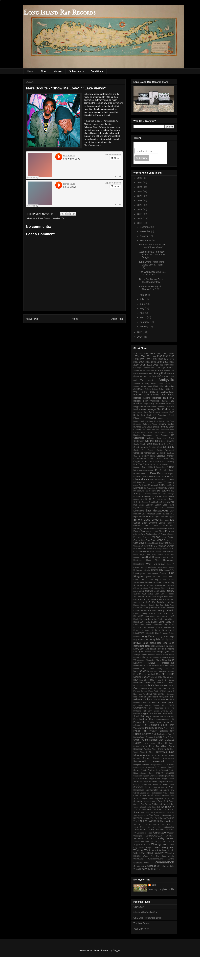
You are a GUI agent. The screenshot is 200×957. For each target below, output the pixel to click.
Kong (166, 619)
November (145, 231)
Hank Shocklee (154, 557)
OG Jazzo (138, 705)
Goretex (148, 543)
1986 (158, 353)
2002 (172, 359)
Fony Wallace (147, 534)
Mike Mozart (163, 677)
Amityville (166, 380)
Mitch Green (161, 683)
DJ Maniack (153, 485)
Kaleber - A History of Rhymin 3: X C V (150, 288)
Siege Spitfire (154, 778)
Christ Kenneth (140, 447)
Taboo (165, 804)
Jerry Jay (166, 585)
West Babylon (146, 847)
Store (43, 71)
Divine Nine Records (144, 479)
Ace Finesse (165, 370)
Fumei (164, 537)
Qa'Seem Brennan (145, 737)
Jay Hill (167, 582)
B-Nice (168, 389)
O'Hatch (144, 702)
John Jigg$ (159, 591)
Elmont (137, 519)
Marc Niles (161, 660)
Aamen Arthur (148, 370)
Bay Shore (167, 394)
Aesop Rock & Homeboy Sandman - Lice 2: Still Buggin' (152, 254)
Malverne (137, 657)
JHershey (137, 588)
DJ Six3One (138, 491)
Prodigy (153, 731)
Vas (151, 841)
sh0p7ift (159, 773)
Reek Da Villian (158, 746)
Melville (171, 671)
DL (159, 494)
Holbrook (137, 570)
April (142, 313)
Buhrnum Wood (150, 424)
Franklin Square (167, 534)
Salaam (164, 767)
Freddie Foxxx (141, 537)
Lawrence (157, 625)
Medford (153, 671)
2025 (140, 182)
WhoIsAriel (138, 859)
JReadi (147, 596)
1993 (159, 356)
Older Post (117, 318)
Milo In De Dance (166, 680)
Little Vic (148, 633)
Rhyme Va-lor (163, 749)
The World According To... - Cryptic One (152, 273)
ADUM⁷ (149, 373)
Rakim (137, 743)
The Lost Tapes (141, 923)
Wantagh (156, 844)
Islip (156, 579)
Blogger (116, 950)
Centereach (138, 441)
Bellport (137, 401)
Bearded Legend (141, 398)
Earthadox (170, 508)
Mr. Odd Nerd (160, 688)
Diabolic (137, 476)
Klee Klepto (162, 616)
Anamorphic (138, 384)
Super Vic (169, 798)
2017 (140, 218)
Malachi (159, 654)
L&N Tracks (145, 622)
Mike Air (154, 677)
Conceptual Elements (154, 453)
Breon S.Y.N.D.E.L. (165, 418)
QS (160, 737)
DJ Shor (160, 488)
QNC (156, 737)
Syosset (158, 804)
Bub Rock (153, 421)
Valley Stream (166, 838)
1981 (140, 354)
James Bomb (138, 582)
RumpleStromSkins (141, 765)
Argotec (136, 386)
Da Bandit (154, 464)
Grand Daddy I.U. (160, 543)
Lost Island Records (154, 649)
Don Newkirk (168, 496)
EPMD (155, 519)
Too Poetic (143, 824)
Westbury (138, 850)
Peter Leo (138, 719)
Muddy (171, 688)
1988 (171, 353)
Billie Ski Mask (167, 404)
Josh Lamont (161, 594)
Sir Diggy (144, 781)
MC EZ (170, 669)
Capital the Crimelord (156, 432)
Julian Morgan (157, 597)
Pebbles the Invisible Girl (163, 716)
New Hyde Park (140, 694)
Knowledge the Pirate (153, 619)
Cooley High (148, 456)
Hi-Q (142, 567)
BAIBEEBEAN (167, 392)
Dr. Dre (139, 502)
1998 (148, 359)
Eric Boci (164, 520)
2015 (140, 332)
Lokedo (136, 636)
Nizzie (135, 697)
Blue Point (148, 412)
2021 (140, 200)
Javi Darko (150, 582)
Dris (162, 502)
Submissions (76, 71)
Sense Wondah (162, 770)
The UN (137, 821)
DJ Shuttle (169, 488)
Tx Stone (170, 830)
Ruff (172, 762)
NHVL (149, 694)
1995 (171, 356)
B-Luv (162, 389)
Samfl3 (171, 767)
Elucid (147, 519)
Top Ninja (153, 824)
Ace (35, 218)
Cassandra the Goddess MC (158, 435)
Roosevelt (139, 761)
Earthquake (138, 511)
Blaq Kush (162, 409)
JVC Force (151, 599)
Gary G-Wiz (150, 540)
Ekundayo (153, 516)
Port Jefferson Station (155, 724)
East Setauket (162, 514)
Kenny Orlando (166, 610)
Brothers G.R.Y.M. (141, 421)
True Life (151, 827)
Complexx (138, 453)
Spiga (136, 793)
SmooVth (138, 787)
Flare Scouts (44, 218)
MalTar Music (168, 654)
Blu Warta (137, 412)
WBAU (166, 844)
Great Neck (162, 545)
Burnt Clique (147, 427)
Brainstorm (162, 415)
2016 (140, 223)
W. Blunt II (145, 845)
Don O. (136, 499)
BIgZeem (155, 404)
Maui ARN (164, 666)
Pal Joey (162, 714)
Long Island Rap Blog (155, 643)
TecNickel (156, 807)
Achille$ (142, 373)
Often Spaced (167, 702)
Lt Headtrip (146, 652)
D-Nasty (170, 462)
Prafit (166, 728)
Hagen (142, 554)
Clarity (136, 450)
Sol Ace (148, 787)
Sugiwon (159, 798)
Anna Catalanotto (166, 384)
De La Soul (161, 470)
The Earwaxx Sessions (160, 815)
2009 (172, 362)
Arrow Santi (146, 386)
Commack (169, 450)
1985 (152, 353)
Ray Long (150, 743)
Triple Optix (139, 827)
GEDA (160, 540)
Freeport (155, 537)
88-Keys (161, 368)
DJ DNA (158, 482)
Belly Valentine (151, 401)
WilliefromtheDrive (155, 859)
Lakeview (55, 218)
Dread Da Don (155, 502)
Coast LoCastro (155, 450)
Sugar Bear (147, 798)
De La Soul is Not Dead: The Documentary (151, 280)
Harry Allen (152, 560)
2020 (140, 205)
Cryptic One (140, 461)
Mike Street (144, 680)
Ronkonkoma (168, 758)
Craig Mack (155, 459)
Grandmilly (149, 545)
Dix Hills (170, 479)
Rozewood (158, 761)
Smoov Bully (168, 784)
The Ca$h (145, 813)
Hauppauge (168, 560)
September (146, 240)
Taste (149, 807)
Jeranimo (158, 585)
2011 (142, 364)
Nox (155, 700)
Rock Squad (151, 755)
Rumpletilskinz (156, 765)
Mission (57, 71)
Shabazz (170, 773)
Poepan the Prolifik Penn (147, 722)
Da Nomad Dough (166, 464)
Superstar (138, 801)
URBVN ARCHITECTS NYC (153, 837)
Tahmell (142, 807)
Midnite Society (141, 677)
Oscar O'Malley (161, 711)
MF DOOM (168, 674)
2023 (140, 191)
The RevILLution (158, 818)
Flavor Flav (139, 531)
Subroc (136, 798)
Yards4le (170, 866)
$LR (135, 353)
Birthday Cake (164, 407)
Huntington (139, 573)
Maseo (151, 662)
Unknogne (137, 836)
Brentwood (149, 418)
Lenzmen (150, 628)
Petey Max (148, 719)
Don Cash (157, 496)
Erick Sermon (149, 522)
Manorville (150, 660)
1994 (165, 356)
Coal (143, 450)
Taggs (135, 807)
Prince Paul (140, 731)
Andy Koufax (151, 383)
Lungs (160, 652)
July (142, 299)
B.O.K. (144, 392)
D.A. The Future (141, 464)
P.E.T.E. (153, 714)
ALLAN (153, 376)
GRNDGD (138, 907)
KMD (171, 616)
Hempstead (155, 563)
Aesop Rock (160, 373)
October (144, 236)
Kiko (172, 613)
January (144, 326)
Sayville (144, 770)
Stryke (157, 796)
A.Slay (136, 370)
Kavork (151, 605)
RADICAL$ (169, 740)
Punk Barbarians (159, 734)
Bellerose (156, 398)
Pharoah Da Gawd (161, 719)
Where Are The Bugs (154, 856)
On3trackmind (139, 708)
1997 (142, 359)
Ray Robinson (166, 743)
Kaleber (170, 602)
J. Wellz (163, 580)
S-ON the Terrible (146, 767)
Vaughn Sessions (162, 841)
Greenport (159, 549)
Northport (148, 699)
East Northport (149, 514)
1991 (148, 356)
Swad (171, 801)
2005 (147, 362)
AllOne (160, 376)
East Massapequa (156, 510)
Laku (135, 625)
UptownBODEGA (154, 836)
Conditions (97, 71)
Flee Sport (150, 531)
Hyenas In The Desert (156, 577)
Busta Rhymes (160, 426)
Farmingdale (168, 526)
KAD (148, 602)
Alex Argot (144, 376)
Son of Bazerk (160, 787)
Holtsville (146, 570)
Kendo (136, 611)
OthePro (136, 714)
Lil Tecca (155, 630)
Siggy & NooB (168, 779)
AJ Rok (170, 373)
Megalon (162, 671)
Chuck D (168, 446)
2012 (149, 364)
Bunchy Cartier (166, 424)
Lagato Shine (157, 622)
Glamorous (169, 540)
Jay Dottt (159, 582)
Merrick (142, 674)
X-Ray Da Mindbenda (144, 866)
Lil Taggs (145, 630)
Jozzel (171, 594)
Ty (63, 218)
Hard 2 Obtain (168, 557)
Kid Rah (163, 613)
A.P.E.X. (170, 368)
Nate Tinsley (160, 691)
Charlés (170, 441)
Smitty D (157, 784)
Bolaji (149, 415)
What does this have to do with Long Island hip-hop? (153, 851)
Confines (170, 453)
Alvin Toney (169, 376)
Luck (154, 652)
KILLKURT (138, 616)
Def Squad (169, 473)
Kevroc (152, 613)
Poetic (166, 722)
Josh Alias (147, 593)
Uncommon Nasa (144, 833)
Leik (144, 628)
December (145, 227)
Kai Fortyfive (158, 602)
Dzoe (155, 508)
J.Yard (171, 580)
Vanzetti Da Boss (141, 841)
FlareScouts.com (92, 145)
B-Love (155, 389)
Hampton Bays (139, 557)
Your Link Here (141, 928)
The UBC (170, 818)
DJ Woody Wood (149, 494)
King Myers (150, 616)
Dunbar (149, 505)
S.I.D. (157, 767)
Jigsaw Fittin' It (161, 588)
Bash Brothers (151, 395)
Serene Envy (146, 773)
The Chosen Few (157, 813)
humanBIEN (169, 570)
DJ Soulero (151, 491)
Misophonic (138, 683)
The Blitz (157, 810)
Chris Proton (169, 444)
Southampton (152, 790)
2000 (160, 359)
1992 (154, 356)
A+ (141, 370)
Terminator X (167, 806)
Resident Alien (150, 749)
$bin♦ (155, 885)
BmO (143, 415)
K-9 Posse (167, 599)
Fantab (155, 526)
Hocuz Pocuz (168, 567)
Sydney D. (149, 804)
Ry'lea (136, 767)
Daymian (143, 470)
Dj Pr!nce (138, 488)
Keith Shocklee (158, 608)
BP (154, 415)
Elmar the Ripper (166, 517)
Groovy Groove (146, 551)
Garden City (139, 540)
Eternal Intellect (166, 523)
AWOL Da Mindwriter (163, 386)
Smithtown (146, 784)
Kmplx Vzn (137, 619)
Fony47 (157, 534)
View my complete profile (161, 889)
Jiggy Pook (148, 588)
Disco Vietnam (167, 476)
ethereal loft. (141, 526)
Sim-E (136, 781)
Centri (163, 441)
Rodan (136, 758)
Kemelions (169, 608)
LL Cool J (156, 633)
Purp (170, 734)
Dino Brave (154, 476)
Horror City (157, 570)
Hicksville (149, 567)
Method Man (154, 674)
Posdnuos (151, 727)
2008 (165, 362)
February (145, 322)
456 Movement (167, 365)
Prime (171, 728)
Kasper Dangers (140, 605)
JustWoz (142, 599)
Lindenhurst (168, 630)
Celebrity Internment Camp (160, 438)
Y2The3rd (161, 866)
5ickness (146, 368)
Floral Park (164, 531)
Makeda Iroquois (148, 654)
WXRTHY (148, 863)
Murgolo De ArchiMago (143, 691)
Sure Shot (163, 801)
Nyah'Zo (136, 702)
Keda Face (169, 605)
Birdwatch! (152, 407)
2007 (159, 362)
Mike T (153, 680)
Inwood (136, 579)
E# (161, 508)
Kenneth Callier (148, 611)
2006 (153, 362)
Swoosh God (138, 804)
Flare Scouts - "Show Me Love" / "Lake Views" (152, 246)
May (142, 308)
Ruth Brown (169, 765)
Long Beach (148, 636)
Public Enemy (142, 733)
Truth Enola (159, 830)
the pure (146, 818)
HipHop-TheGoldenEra (145, 912)
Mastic (155, 665)
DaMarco (137, 467)
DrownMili (169, 502)
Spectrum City (167, 790)
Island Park (147, 579)
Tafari (171, 804)
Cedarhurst (138, 438)
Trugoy (150, 829)
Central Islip (152, 440)
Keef (135, 608)
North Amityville (160, 697)
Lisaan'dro (138, 633)
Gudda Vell (161, 551)
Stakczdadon (157, 793)
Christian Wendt (155, 447)
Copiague (160, 456)
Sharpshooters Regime (159, 776)
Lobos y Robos (168, 633)
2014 (140, 336)
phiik (172, 719)
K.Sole (141, 602)
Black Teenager (148, 409)
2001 (166, 359)
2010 (136, 364)
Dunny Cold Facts (164, 505)
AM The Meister (144, 380)
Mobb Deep (138, 686)
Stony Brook (147, 795)
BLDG (171, 409)
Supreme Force (150, 801)
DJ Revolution (149, 488)
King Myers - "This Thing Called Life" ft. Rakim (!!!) (151, 265)
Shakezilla (137, 776)
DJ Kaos (143, 485)
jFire (172, 585)
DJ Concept (148, 482)
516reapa (137, 368)
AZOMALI (138, 389)
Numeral (170, 699)
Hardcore (137, 560)
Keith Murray (144, 608)
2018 (140, 214)
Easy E (171, 514)
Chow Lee (158, 444)
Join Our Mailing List (147, 144)
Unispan (170, 833)
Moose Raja (146, 688)
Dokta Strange (168, 494)
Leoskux (158, 628)
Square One (145, 793)
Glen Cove (138, 543)
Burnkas (137, 427)
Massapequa (168, 663)
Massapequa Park (142, 666)
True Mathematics (166, 827)
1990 (142, 356)
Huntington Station (157, 573)
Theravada (165, 821)
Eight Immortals (140, 516)
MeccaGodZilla (141, 671)
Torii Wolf (162, 824)
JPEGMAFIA (138, 597)
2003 (135, 362)
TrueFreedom (139, 830)
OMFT (171, 705)
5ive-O (153, 368)
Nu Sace (161, 700)
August (144, 295)
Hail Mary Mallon (155, 554)
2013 (155, 364)
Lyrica (166, 652)
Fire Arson (157, 528)
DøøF (142, 499)
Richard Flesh (147, 752)
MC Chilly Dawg (152, 668)
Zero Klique (149, 869)
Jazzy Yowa (148, 585)
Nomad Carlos (146, 697)
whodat (171, 856)
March (143, 317)
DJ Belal (137, 482)
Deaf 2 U (145, 474)
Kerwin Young (140, 613)
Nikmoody (170, 694)
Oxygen (145, 713)
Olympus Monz (160, 705)
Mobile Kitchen (151, 685)
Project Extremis (101, 127)
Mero (135, 674)
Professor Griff (166, 731)
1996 (136, 359)
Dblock (150, 470)
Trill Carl (170, 824)
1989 (136, 356)
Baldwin (137, 394)
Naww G (170, 691)
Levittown (166, 627)
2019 (140, 209)
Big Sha (147, 404)
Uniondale (159, 832)
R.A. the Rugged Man (151, 739)
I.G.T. (171, 576)
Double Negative (161, 499)
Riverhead (161, 752)
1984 (146, 353)
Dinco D (145, 477)
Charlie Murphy (139, 444)
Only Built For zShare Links (147, 917)
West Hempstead (164, 847)
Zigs (158, 869)
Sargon (136, 770)
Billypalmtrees (139, 407)
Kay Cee (159, 605)
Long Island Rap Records (59, 13)
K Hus (159, 599)
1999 (153, 359)
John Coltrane (146, 591)
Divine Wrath (160, 480)
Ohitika (148, 705)
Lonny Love (139, 649)
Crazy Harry (168, 459)
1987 (165, 353)
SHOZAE (143, 778)
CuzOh (163, 462)
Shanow (145, 776)
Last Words (145, 625)
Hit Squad (158, 567)
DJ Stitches (163, 490)
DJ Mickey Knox (166, 485)
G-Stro (171, 537)
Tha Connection (142, 809)
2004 (141, 362)
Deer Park (156, 473)
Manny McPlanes (160, 657)
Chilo (149, 444)
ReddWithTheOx (140, 746)
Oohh (150, 711)
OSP (172, 711)
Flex (156, 531)
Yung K (137, 869)
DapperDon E (162, 467)
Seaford (151, 770)
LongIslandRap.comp (164, 646)
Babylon (154, 392)
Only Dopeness (156, 708)
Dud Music (138, 505)
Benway (165, 401)
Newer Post (32, 318)
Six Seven (153, 781)
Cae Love (146, 430)
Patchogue (146, 716)
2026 (140, 178)
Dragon (145, 502)
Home (30, 71)
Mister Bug (150, 683)
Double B (149, 499)
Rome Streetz (151, 758)
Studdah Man (168, 796)
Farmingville (139, 528)
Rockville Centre (166, 755)
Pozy (160, 728)
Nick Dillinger (159, 694)
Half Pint (169, 554)
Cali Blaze (155, 430)
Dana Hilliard (148, 467)
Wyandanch (164, 862)
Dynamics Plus (141, 508)
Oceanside (154, 702)
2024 (140, 187)
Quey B (166, 737)
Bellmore (168, 397)
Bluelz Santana (161, 412)
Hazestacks (138, 564)
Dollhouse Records (142, 496)
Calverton (164, 430)
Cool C (136, 456)
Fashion (149, 528)
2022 (140, 196)
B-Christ (148, 389)
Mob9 (171, 683)
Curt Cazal (153, 461)
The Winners (151, 821)
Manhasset (147, 657)
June (142, 304)
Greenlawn (150, 549)
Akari (136, 376)
